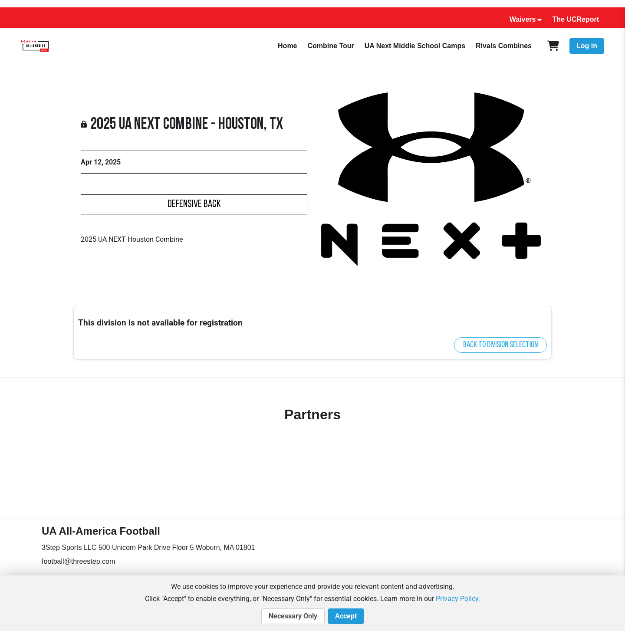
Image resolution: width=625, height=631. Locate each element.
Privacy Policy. (458, 599)
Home (287, 45)
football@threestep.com (78, 561)
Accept (346, 616)
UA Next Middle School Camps (415, 45)
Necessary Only (293, 616)
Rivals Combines (504, 45)
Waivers (523, 19)
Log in (586, 45)
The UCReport (575, 19)
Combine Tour (331, 45)
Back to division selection (500, 345)
